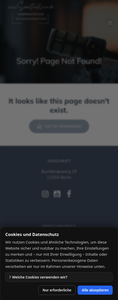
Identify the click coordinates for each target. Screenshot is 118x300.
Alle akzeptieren (95, 290)
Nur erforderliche (57, 290)
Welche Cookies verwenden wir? (39, 277)
